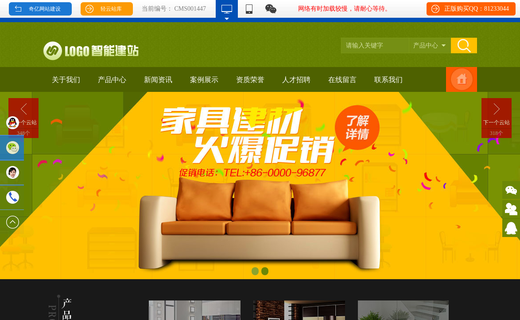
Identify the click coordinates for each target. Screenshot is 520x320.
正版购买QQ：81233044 (476, 8)
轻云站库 (111, 9)
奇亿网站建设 (45, 9)
